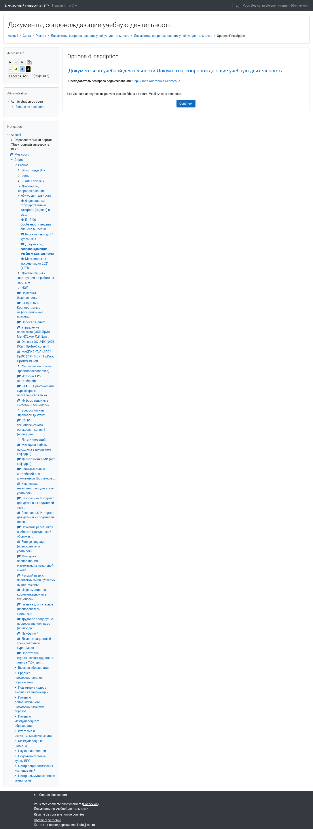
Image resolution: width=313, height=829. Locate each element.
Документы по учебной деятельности (61, 808)
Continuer (186, 103)
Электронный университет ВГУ (26, 5)
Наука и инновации (32, 751)
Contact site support (50, 795)
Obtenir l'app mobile (47, 820)
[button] (237, 5)
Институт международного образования (27, 721)
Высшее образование (33, 667)
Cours (27, 36)
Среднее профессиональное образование (29, 677)
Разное (41, 36)
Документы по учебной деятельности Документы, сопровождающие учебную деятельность (175, 70)
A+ (23, 62)
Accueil (13, 36)
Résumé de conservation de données (59, 814)
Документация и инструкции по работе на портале (36, 277)
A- (10, 62)
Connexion (299, 5)
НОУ (25, 287)
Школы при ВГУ (33, 181)
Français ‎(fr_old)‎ (63, 5)
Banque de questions (29, 107)
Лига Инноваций (34, 439)
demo (25, 175)
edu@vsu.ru (87, 825)
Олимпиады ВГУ (34, 170)
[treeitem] (31, 104)
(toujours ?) (41, 76)
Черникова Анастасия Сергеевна (156, 81)
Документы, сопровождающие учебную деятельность (90, 36)
